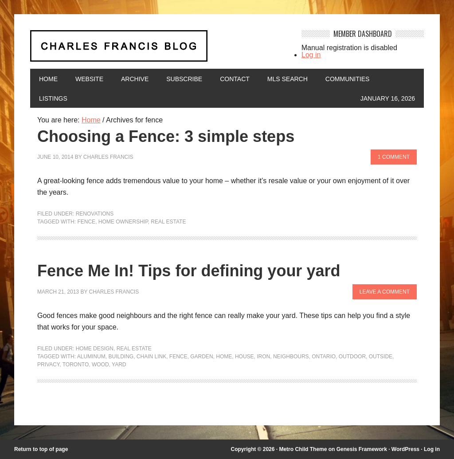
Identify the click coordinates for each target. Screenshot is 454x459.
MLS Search (287, 78)
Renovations (95, 214)
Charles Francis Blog (159, 49)
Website (89, 78)
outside (380, 356)
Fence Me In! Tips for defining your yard (188, 271)
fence (86, 222)
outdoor (352, 356)
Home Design (95, 348)
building (120, 356)
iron (263, 356)
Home (48, 78)
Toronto (76, 364)
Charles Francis (108, 157)
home (224, 356)
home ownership (123, 222)
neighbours (291, 356)
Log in (311, 55)
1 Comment (394, 157)
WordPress (405, 449)
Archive (135, 78)
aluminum (91, 356)
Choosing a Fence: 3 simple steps (165, 136)
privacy (48, 364)
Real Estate (168, 222)
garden (201, 356)
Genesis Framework (362, 449)
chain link (151, 356)
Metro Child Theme (303, 449)
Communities (347, 78)
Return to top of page (41, 449)
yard (119, 364)
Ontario (324, 356)
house (244, 356)
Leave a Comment (385, 292)
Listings (53, 98)
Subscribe (184, 78)
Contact (235, 78)
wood (100, 364)
